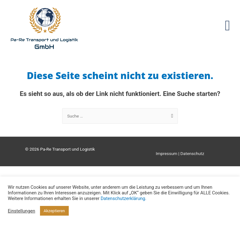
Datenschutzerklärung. (124, 198)
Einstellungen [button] (21, 211)
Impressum (166, 153)
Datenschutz (192, 153)
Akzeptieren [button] (54, 210)
